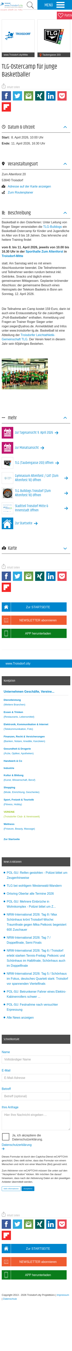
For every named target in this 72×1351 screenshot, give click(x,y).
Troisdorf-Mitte (12, 256)
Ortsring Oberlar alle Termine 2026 (30, 893)
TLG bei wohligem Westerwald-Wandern (34, 885)
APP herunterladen (26, 633)
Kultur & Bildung (36, 778)
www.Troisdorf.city (18, 663)
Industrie (9, 768)
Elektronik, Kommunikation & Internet (36, 727)
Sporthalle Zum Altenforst (44, 251)
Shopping (36, 790)
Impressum (63, 1294)
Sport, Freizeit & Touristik (36, 802)
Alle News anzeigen (20, 1017)
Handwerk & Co (13, 760)
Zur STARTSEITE (26, 607)
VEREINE (36, 814)
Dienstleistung (36, 702)
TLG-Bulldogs (53, 226)
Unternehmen (29, 691)
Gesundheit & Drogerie (36, 751)
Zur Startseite (12, 839)
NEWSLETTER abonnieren (29, 620)
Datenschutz (10, 1298)
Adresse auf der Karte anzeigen (26, 186)
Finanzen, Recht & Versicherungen (36, 739)
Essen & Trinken (36, 715)
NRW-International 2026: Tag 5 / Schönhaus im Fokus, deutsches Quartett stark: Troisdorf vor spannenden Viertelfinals (37, 978)
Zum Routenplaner (17, 192)
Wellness (36, 827)
